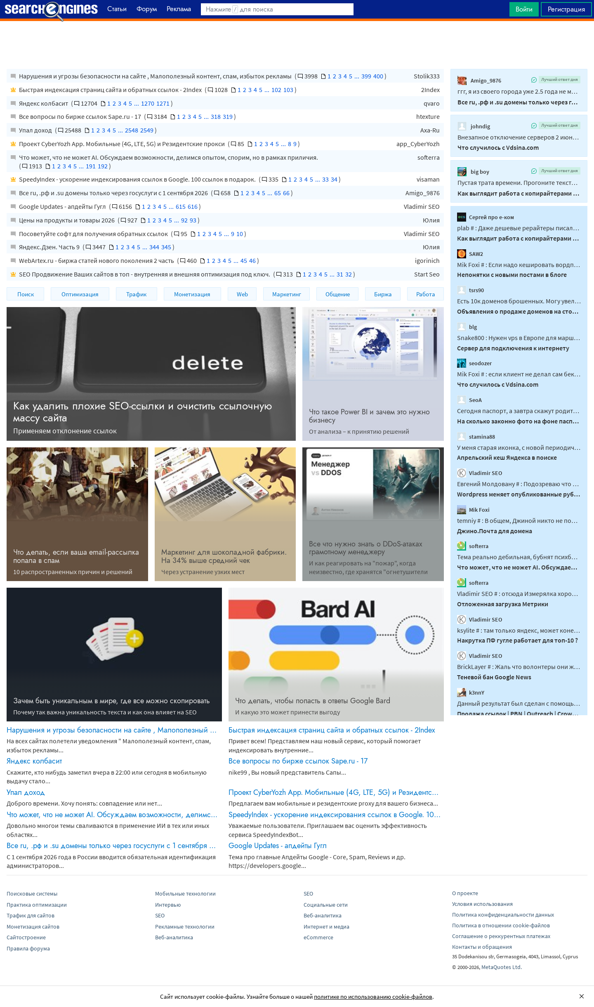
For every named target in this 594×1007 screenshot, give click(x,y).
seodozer (474, 363)
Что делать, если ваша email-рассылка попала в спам (76, 556)
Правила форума (28, 948)
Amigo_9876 (422, 193)
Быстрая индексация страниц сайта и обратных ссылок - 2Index (111, 89)
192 (103, 166)
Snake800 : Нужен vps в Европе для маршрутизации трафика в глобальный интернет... (519, 337)
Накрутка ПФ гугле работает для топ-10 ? (517, 640)
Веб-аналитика (174, 937)
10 (239, 233)
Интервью (168, 904)
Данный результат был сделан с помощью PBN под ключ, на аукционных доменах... (519, 703)
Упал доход (36, 130)
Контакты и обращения (482, 946)
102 (276, 89)
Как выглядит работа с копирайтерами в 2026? (518, 193)
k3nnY (470, 692)
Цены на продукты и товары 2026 (67, 220)
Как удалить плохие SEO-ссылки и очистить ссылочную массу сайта (142, 411)
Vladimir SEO (422, 206)
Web (242, 294)
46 (252, 260)
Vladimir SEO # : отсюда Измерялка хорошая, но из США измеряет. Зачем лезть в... (519, 593)
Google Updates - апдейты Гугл (63, 206)
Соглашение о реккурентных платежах (501, 936)
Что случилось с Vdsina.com (498, 147)
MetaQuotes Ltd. (501, 967)
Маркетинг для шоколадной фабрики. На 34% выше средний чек (224, 556)
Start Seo (427, 274)
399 (366, 76)
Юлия (431, 220)
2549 (146, 130)
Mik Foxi (473, 509)
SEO (160, 915)
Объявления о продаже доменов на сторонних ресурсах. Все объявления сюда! (519, 311)
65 (277, 193)
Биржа (383, 294)
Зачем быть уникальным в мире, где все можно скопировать (111, 700)
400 (378, 76)
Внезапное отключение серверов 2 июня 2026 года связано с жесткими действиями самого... (518, 137)
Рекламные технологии (184, 926)
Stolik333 (427, 76)
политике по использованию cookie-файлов (373, 996)
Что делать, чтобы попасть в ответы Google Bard (312, 700)
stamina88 (476, 436)
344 (154, 247)
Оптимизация (80, 294)
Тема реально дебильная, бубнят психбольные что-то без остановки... (519, 557)
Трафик (136, 294)
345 (166, 247)
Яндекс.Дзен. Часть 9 (50, 247)
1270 (147, 103)
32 (348, 274)
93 (193, 220)
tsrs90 (470, 290)
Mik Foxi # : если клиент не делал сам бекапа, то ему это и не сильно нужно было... (519, 374)
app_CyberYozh (418, 143)
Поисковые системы (32, 893)
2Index (430, 89)
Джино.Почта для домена (494, 530)
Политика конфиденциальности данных (503, 914)
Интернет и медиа (326, 926)
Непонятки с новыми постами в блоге (512, 274)
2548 (131, 130)
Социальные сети (326, 904)
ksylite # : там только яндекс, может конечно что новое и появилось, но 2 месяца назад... (519, 630)
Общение (337, 294)
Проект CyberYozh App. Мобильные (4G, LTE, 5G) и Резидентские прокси (122, 143)
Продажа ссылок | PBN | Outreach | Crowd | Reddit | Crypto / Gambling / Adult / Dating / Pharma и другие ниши (519, 713)
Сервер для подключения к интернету (513, 347)
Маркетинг (286, 294)
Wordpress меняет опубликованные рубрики (519, 494)
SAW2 (470, 253)
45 (243, 260)
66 (286, 193)
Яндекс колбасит (44, 103)
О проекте (465, 893)
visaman (428, 179)
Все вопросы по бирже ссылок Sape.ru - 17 (80, 116)
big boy (473, 171)
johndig (473, 126)
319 (228, 116)
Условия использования (482, 904)
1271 (163, 103)
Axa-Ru (430, 130)
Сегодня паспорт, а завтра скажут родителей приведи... (519, 411)
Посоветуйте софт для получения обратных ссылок (94, 233)
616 (193, 206)
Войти (524, 9)
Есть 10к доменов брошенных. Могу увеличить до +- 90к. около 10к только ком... (519, 301)
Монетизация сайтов (33, 926)
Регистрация (566, 9)
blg (467, 326)
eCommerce (318, 937)
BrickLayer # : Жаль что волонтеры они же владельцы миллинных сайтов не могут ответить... (519, 666)
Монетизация (192, 294)
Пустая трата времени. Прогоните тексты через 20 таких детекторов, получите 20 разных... (518, 182)
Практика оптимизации (37, 904)
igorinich (427, 260)
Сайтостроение (26, 937)
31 (340, 274)
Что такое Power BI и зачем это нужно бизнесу (369, 416)
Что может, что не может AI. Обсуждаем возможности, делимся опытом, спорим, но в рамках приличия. (168, 157)
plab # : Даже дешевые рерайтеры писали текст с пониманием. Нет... (519, 228)
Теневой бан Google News (494, 677)
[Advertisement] (297, 41)
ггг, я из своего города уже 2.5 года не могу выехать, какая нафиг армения (518, 91)
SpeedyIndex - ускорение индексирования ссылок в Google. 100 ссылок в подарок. (138, 179)
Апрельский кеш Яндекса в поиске (507, 457)
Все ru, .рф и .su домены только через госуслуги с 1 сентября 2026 (114, 193)
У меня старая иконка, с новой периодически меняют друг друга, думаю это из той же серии (519, 447)
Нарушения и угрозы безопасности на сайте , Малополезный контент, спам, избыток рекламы (156, 76)
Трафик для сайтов (30, 915)
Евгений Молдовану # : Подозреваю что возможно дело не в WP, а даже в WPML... (519, 484)
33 (325, 179)
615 (181, 206)
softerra (428, 157)
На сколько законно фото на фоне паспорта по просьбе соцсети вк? (519, 421)
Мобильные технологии (185, 893)
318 (216, 116)
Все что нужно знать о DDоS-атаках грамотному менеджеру (365, 548)
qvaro (432, 103)
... (356, 76)
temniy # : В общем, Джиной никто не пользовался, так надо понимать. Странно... (519, 520)
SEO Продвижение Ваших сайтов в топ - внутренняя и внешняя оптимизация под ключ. (145, 274)
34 (334, 179)
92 (184, 220)
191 (91, 166)
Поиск (25, 294)
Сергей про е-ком (485, 217)
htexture (428, 116)
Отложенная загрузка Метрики (502, 604)
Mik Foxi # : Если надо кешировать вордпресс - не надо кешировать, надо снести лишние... (519, 264)
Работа (425, 294)
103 (288, 89)
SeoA (469, 399)
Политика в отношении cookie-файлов (501, 925)
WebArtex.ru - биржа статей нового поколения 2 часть (97, 260)
